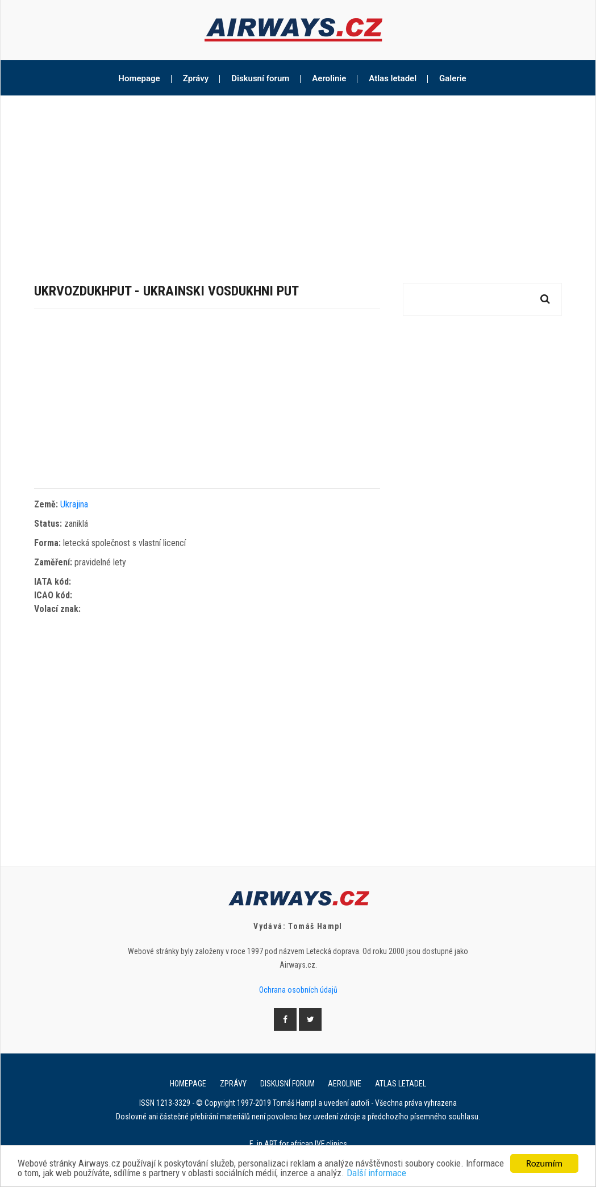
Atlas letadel (392, 78)
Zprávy (196, 78)
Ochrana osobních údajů (298, 989)
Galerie (452, 78)
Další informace (419, 1174)
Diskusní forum (260, 78)
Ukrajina (74, 504)
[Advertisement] (298, 180)
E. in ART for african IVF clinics (298, 1143)
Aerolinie (329, 78)
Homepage (139, 78)
